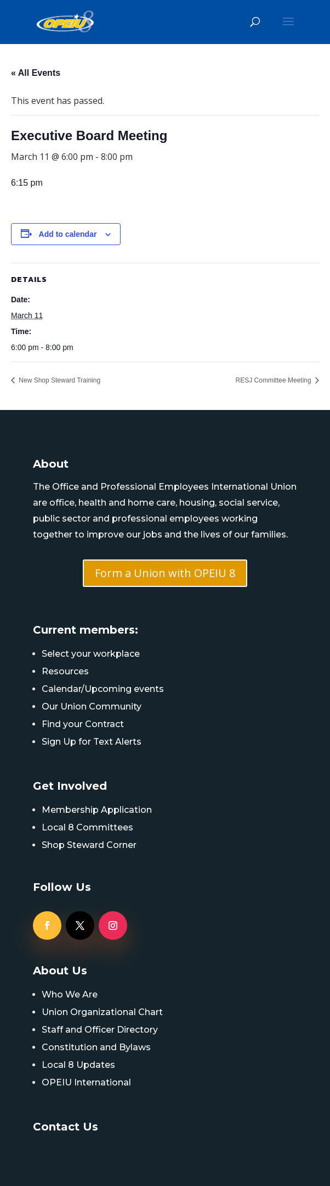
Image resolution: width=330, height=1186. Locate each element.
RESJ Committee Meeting (274, 380)
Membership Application (97, 810)
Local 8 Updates (78, 1065)
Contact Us (65, 1126)
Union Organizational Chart (102, 1012)
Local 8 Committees (87, 827)
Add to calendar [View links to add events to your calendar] (68, 234)
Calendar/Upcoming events (103, 689)
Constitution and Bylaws (96, 1047)
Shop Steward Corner (89, 845)
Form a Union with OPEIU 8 (165, 573)
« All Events (35, 72)
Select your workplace (91, 654)
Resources (65, 671)
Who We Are (70, 994)
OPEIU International (86, 1082)
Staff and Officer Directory (100, 1029)
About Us (60, 970)
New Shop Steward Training (58, 380)
